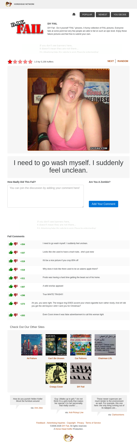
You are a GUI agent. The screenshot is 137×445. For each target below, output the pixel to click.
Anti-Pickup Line (76, 412)
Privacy (80, 423)
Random (123, 61)
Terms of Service (93, 423)
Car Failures (80, 358)
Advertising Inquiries (56, 423)
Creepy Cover (56, 387)
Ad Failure (32, 358)
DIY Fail (80, 387)
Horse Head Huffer (63, 429)
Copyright (71, 423)
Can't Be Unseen (56, 358)
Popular (87, 14)
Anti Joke (38, 408)
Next (110, 61)
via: (32, 408)
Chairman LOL (105, 358)
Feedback (40, 423)
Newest (103, 14)
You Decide (120, 14)
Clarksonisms (118, 415)
